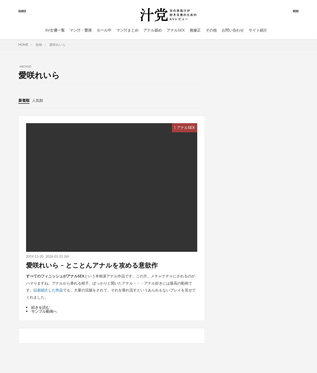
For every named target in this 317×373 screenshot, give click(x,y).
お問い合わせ (233, 30)
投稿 (39, 45)
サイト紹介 (258, 30)
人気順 (37, 100)
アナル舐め (152, 30)
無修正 (195, 30)
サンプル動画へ (44, 311)
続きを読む (40, 307)
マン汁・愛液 (81, 30)
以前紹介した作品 (48, 290)
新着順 (24, 100)
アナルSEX (176, 30)
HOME (23, 45)
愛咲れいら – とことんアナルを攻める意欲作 (92, 265)
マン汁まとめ (127, 30)
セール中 (104, 30)
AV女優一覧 (55, 30)
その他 (211, 30)
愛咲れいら (57, 45)
